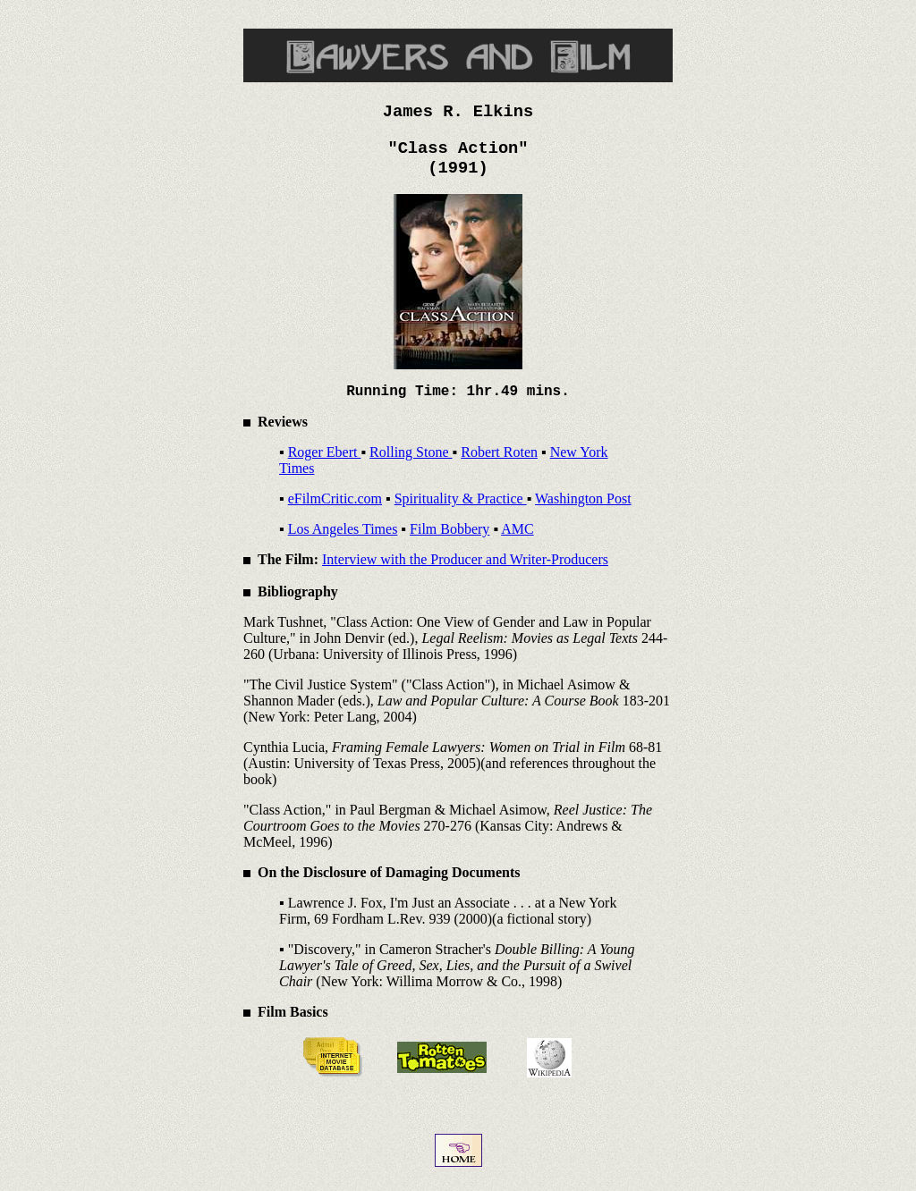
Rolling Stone (410, 452)
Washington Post (583, 498)
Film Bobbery (449, 528)
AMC (517, 528)
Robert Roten (499, 452)
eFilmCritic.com (335, 498)
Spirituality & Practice (460, 498)
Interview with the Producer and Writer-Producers (465, 559)
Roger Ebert (324, 452)
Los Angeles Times (343, 528)
